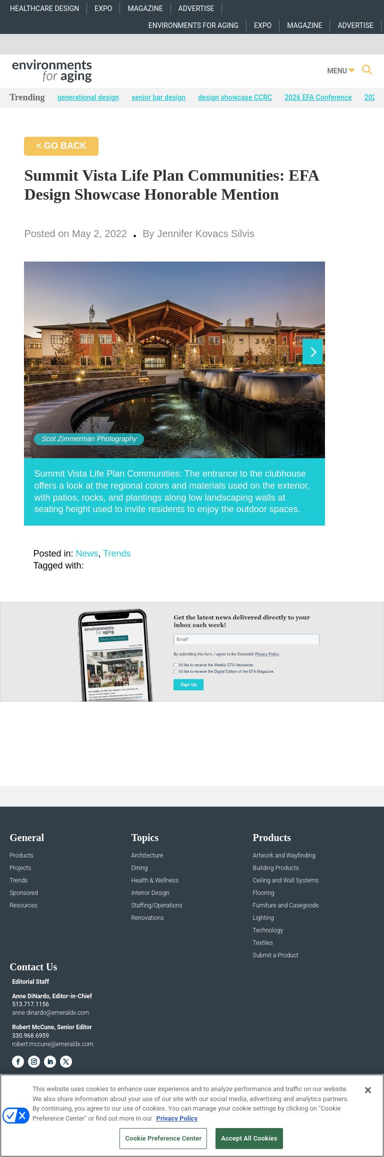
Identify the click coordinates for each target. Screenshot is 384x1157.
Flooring (263, 893)
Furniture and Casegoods (286, 905)
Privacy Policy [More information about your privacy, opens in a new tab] (177, 1118)
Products (21, 856)
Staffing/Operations (156, 905)
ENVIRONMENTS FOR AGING (193, 25)
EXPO (103, 8)
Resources (24, 905)
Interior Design (150, 893)
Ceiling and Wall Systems (286, 880)
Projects (20, 868)
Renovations (147, 918)
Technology (268, 930)
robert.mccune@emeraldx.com (53, 1044)
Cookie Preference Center (163, 1138)
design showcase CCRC (235, 97)
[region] (192, 1115)
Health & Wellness (154, 880)
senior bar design (159, 97)
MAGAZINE (145, 8)
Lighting (263, 918)
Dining (139, 868)
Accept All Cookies (249, 1138)
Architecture (147, 856)
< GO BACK (61, 146)
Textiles (263, 943)
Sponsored (24, 893)
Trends (116, 554)
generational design (88, 97)
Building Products (276, 868)
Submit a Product (275, 955)
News (87, 554)
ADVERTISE (196, 8)
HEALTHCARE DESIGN (44, 8)
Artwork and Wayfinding (284, 856)
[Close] (368, 1090)
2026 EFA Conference (318, 97)
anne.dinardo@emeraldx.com (50, 1012)
